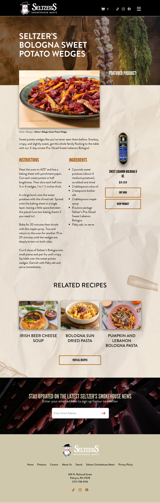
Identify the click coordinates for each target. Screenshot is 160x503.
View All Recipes (80, 360)
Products (41, 465)
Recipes (29, 131)
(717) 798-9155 (80, 482)
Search (79, 465)
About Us (67, 465)
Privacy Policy (126, 465)
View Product (123, 204)
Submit (103, 413)
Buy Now (123, 192)
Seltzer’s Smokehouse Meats (100, 465)
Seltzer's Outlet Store (38, 9)
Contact (54, 465)
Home (21, 131)
